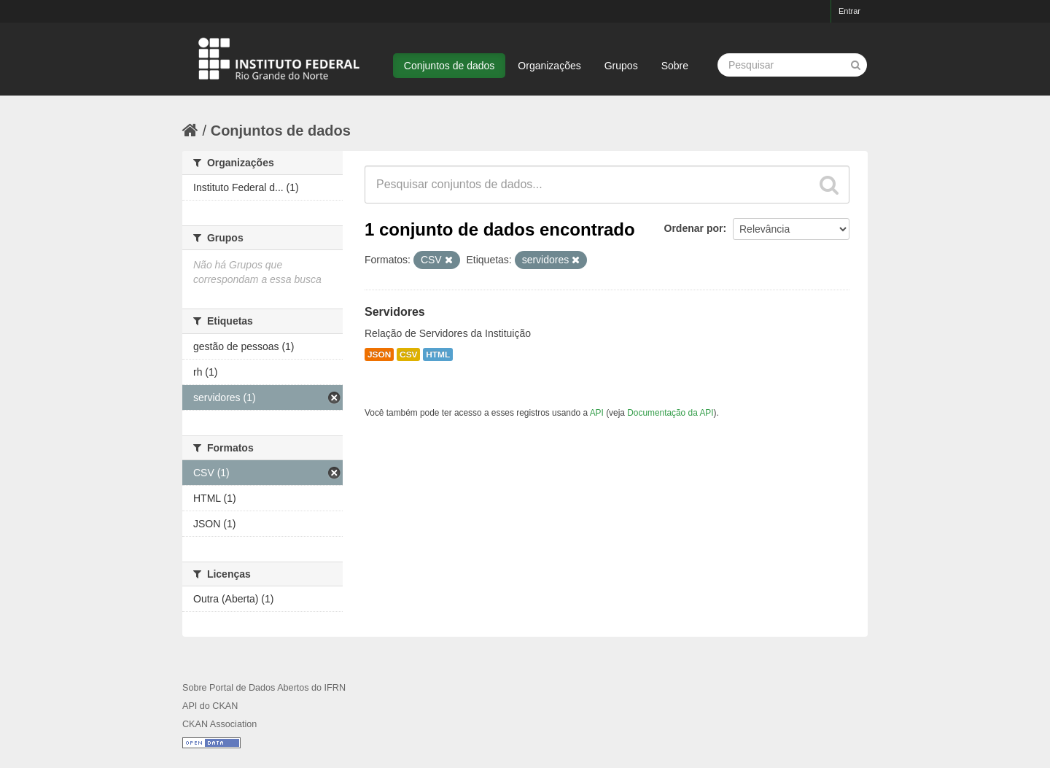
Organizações (549, 65)
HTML (438, 354)
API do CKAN (210, 706)
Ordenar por (693, 228)
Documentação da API (670, 413)
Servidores (395, 312)
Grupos (621, 65)
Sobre (674, 65)
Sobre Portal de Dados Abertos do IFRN (264, 688)
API (597, 413)
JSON (379, 354)
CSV (408, 354)
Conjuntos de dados (449, 65)
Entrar (849, 11)
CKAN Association (219, 724)
